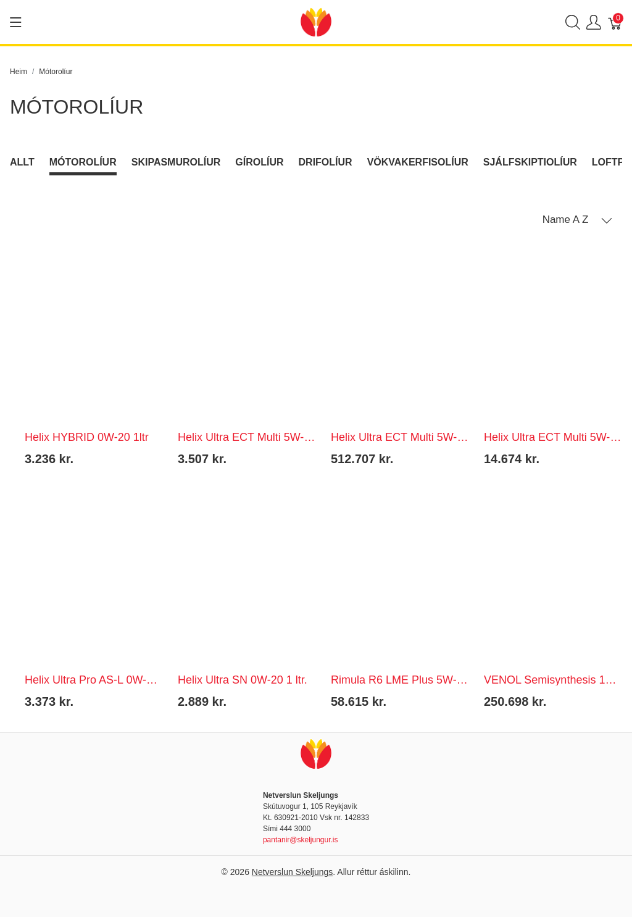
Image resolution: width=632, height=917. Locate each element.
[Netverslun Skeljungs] (316, 21)
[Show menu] (16, 22)
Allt (22, 162)
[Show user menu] (593, 22)
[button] (577, 220)
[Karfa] (615, 22)
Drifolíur (325, 162)
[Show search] (572, 22)
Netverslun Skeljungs (292, 872)
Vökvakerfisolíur (417, 162)
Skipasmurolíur (176, 162)
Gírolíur (259, 162)
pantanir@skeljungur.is (300, 839)
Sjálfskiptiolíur (530, 162)
